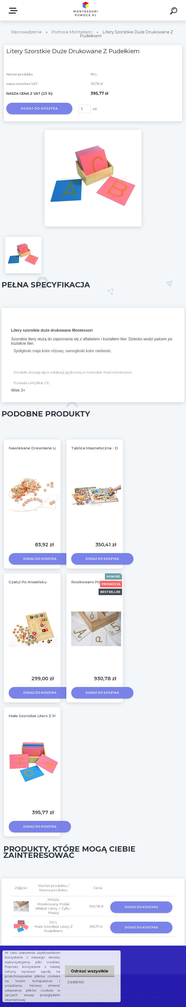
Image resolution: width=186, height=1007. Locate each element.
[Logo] (86, 10)
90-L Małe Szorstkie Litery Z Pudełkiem (53, 926)
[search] (174, 11)
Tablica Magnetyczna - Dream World (106, 448)
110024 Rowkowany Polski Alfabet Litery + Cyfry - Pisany (53, 906)
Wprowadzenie (26, 32)
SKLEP (14, 11)
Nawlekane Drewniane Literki (36, 448)
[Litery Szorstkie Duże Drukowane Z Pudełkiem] (93, 131)
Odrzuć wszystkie (89, 971)
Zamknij (75, 982)
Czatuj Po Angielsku (28, 582)
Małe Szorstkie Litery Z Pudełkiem (41, 716)
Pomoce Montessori (72, 32)
